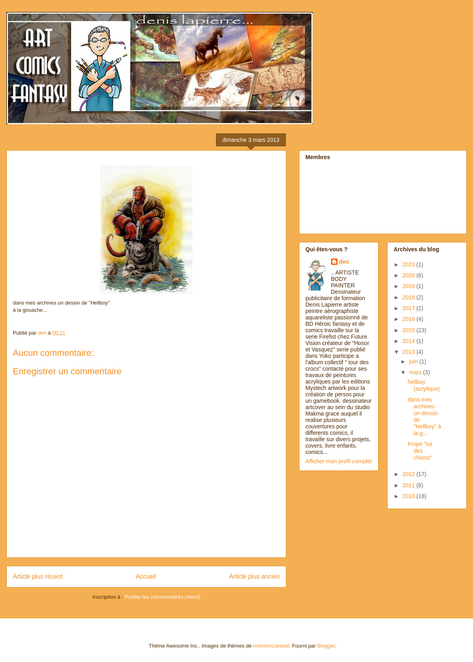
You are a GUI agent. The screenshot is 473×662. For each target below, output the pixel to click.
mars (416, 372)
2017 (409, 308)
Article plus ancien (254, 576)
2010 (409, 496)
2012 (409, 474)
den (344, 261)
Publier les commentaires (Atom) (162, 597)
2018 (409, 297)
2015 (409, 330)
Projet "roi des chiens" (420, 451)
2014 (409, 341)
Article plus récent (38, 576)
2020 (409, 275)
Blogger (326, 646)
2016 (409, 319)
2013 (409, 352)
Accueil (146, 576)
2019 (409, 286)
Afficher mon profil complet (338, 461)
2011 (409, 485)
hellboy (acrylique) (424, 385)
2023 (409, 264)
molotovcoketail (271, 646)
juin (414, 361)
